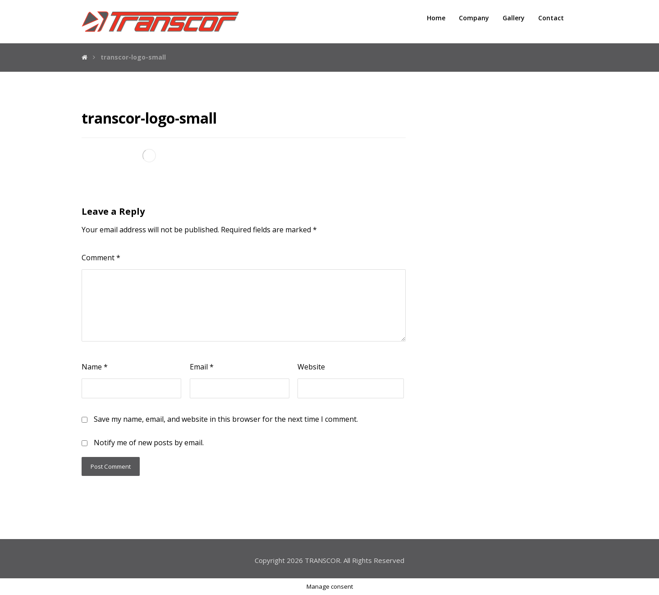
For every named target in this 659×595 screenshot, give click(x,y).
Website (311, 367)
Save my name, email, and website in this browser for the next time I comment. (226, 419)
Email (202, 367)
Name (95, 367)
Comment (101, 258)
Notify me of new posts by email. (149, 442)
